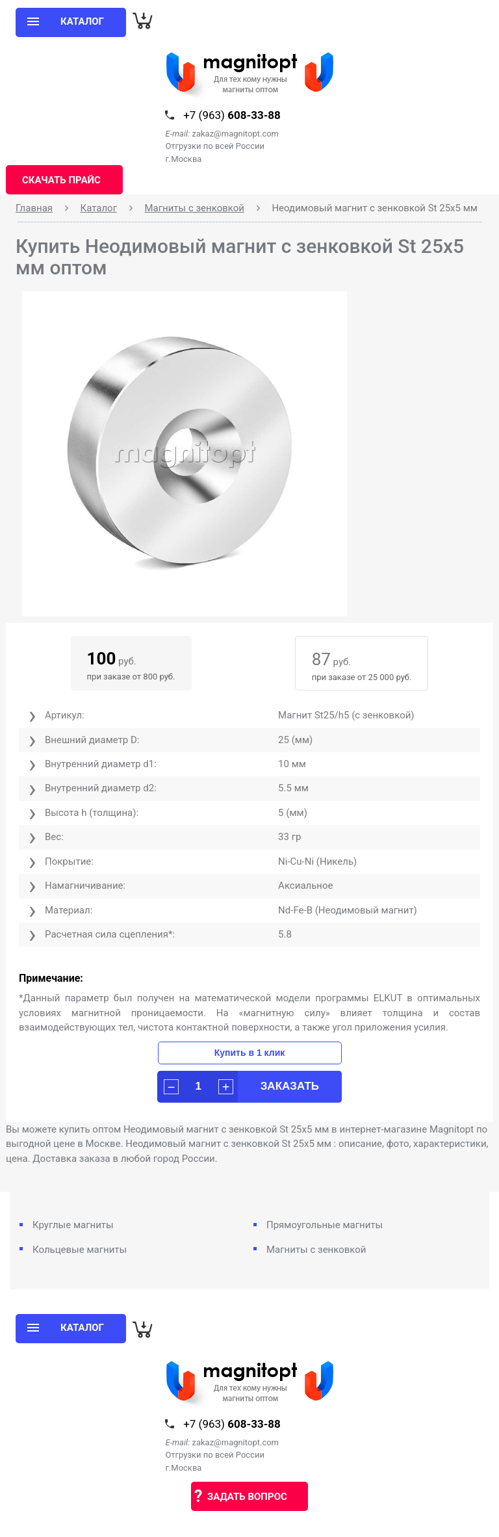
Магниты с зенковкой (194, 208)
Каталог (99, 208)
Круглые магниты (73, 1225)
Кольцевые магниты (79, 1249)
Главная (34, 208)
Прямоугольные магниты (324, 1225)
